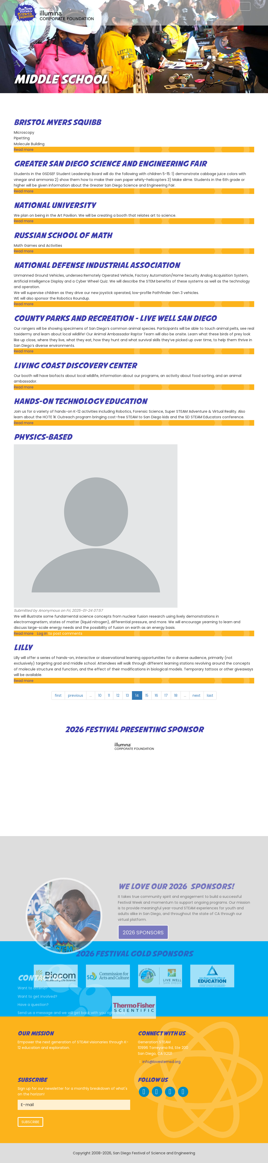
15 (146, 695)
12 (117, 695)
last (210, 695)
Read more (24, 149)
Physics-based (43, 437)
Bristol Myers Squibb (57, 122)
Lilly (23, 648)
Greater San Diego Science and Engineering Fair (110, 164)
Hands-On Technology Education (80, 401)
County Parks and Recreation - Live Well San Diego (115, 318)
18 (175, 695)
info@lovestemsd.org (161, 1061)
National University (54, 205)
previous (75, 695)
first (58, 695)
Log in (42, 633)
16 (156, 695)
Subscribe (30, 1121)
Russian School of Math (63, 235)
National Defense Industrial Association (97, 265)
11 (109, 695)
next (196, 695)
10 (100, 695)
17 (166, 695)
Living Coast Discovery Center (75, 366)
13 (127, 695)
